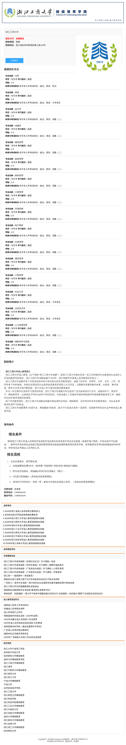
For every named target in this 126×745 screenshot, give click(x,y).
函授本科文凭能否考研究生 (16, 633)
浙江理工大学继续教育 (14, 727)
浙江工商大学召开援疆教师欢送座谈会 (21, 586)
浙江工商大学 (10, 691)
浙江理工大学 (10, 677)
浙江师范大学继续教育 (14, 695)
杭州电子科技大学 (12, 652)
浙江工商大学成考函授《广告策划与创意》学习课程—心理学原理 (34, 568)
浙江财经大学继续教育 (14, 720)
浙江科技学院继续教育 (14, 702)
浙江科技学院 (10, 698)
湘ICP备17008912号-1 (79, 739)
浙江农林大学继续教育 (14, 713)
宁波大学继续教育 (12, 681)
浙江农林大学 (10, 723)
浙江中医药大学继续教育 (15, 670)
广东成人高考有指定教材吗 (16, 630)
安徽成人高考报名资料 (14, 608)
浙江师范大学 (10, 674)
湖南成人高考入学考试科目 (16, 605)
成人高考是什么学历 (13, 612)
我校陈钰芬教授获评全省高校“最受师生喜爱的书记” (27, 590)
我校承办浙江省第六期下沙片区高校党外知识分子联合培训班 (31, 579)
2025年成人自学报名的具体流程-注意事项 (23, 623)
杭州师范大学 (10, 731)
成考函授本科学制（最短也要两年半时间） (23, 626)
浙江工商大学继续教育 (14, 663)
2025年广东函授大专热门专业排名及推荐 (22, 637)
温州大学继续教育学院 (14, 659)
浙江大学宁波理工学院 (14, 649)
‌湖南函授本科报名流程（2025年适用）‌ (21, 616)
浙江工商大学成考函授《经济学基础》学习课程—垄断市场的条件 (34, 565)
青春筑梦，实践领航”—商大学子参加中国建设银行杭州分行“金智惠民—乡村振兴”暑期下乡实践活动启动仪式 (53, 593)
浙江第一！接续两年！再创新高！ (19, 575)
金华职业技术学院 (12, 688)
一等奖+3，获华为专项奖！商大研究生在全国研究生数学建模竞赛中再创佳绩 (39, 583)
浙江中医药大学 (11, 709)
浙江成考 (8, 666)
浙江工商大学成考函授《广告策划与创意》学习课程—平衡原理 (33, 572)
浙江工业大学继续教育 (14, 706)
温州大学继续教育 (12, 716)
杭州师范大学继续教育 (14, 656)
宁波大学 (8, 684)
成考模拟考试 (9, 549)
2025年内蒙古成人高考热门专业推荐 (20, 619)
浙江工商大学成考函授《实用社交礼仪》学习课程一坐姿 (29, 561)
